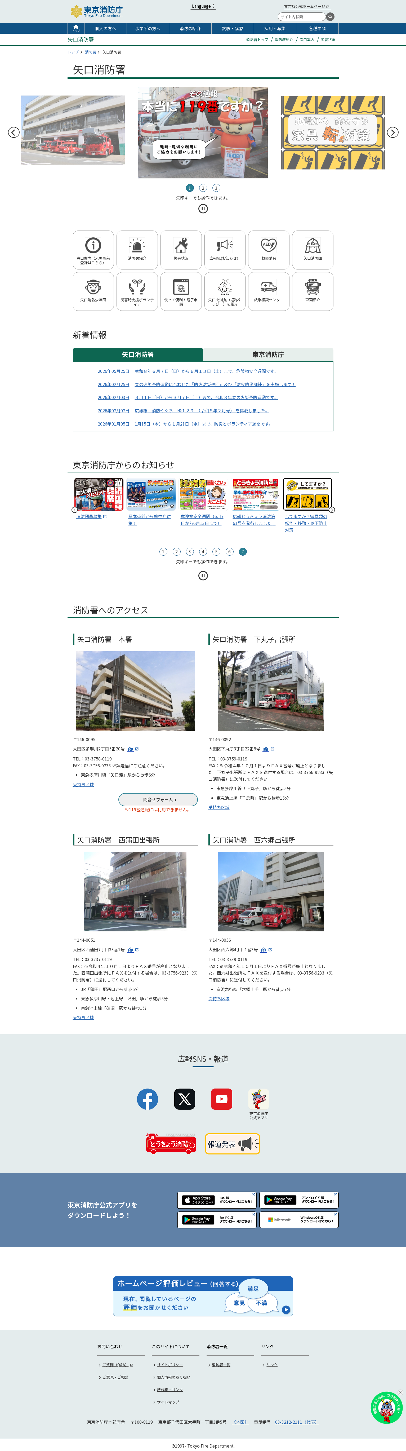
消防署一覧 (221, 1363)
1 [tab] (190, 188)
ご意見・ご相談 (115, 1375)
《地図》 (240, 1420)
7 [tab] (243, 551)
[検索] (330, 16)
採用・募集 (274, 28)
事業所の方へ (147, 28)
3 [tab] (216, 188)
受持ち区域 (83, 784)
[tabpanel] (203, 133)
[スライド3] (255, 503)
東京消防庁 (268, 354)
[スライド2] (203, 503)
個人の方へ (105, 28)
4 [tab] (203, 551)
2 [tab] (203, 188)
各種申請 (317, 28)
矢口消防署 (138, 354)
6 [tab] (229, 551)
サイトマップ (168, 1400)
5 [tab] (216, 551)
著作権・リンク (170, 1388)
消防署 (90, 52)
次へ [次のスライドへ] (392, 132)
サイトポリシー (170, 1363)
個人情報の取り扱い (173, 1375)
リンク (272, 1363)
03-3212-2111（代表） (297, 1420)
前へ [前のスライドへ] (13, 132)
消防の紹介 (190, 28)
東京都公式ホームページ (304, 6)
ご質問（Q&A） (115, 1363)
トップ (76, 31)
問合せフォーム (158, 799)
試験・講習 (232, 28)
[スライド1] (151, 503)
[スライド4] (307, 506)
